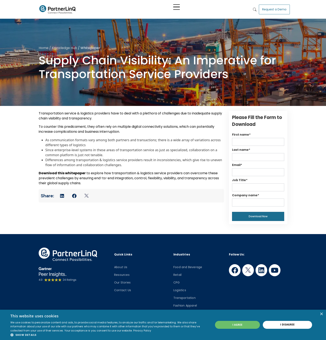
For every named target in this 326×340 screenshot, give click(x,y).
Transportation (184, 297)
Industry (167, 9)
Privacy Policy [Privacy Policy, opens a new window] (142, 330)
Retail (177, 274)
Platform (132, 9)
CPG (176, 281)
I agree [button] (237, 324)
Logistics (179, 289)
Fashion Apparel (185, 304)
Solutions (148, 9)
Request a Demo (274, 9)
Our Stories (122, 281)
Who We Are (217, 9)
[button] (108, 335)
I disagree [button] (287, 324)
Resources (122, 274)
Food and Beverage (187, 266)
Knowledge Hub (190, 9)
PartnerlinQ (57, 9)
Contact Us (122, 289)
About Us (120, 266)
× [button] (321, 314)
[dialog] (163, 325)
